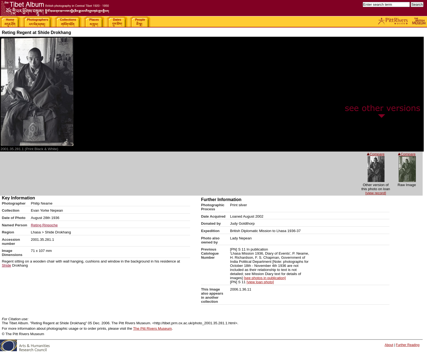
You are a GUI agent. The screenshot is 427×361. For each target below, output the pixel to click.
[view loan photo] (260, 282)
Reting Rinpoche (44, 225)
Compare (407, 154)
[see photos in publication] (265, 278)
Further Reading (408, 345)
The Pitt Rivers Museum (152, 328)
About (389, 345)
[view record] (375, 193)
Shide (6, 265)
